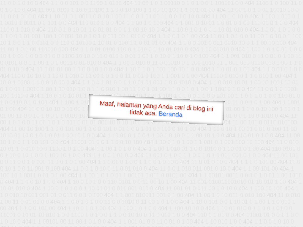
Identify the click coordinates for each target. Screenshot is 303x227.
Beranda (170, 114)
